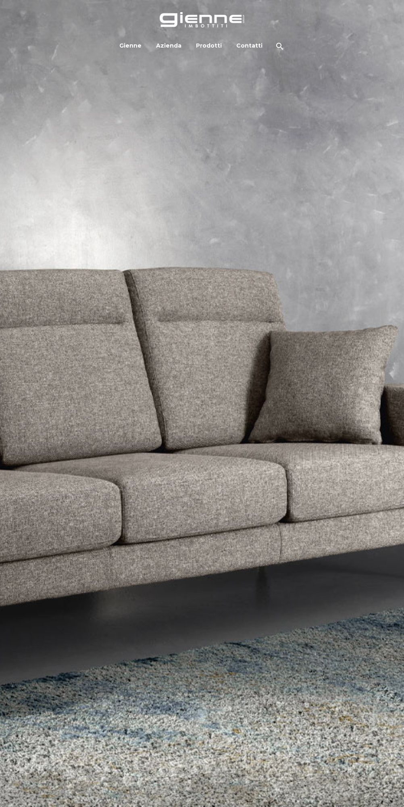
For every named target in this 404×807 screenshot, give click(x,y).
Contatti (249, 45)
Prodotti (209, 45)
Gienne (130, 45)
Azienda (168, 45)
